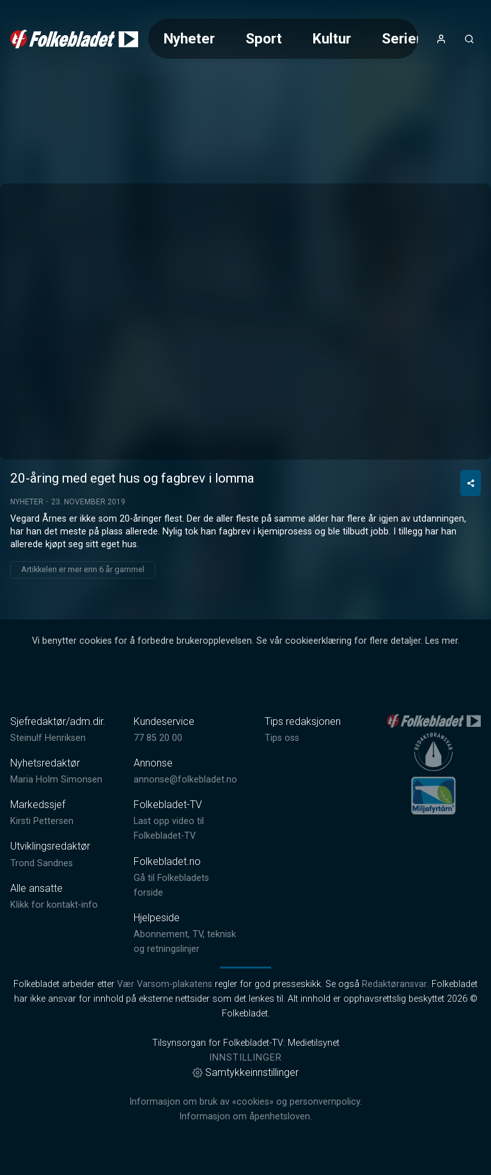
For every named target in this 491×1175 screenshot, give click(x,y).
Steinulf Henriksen (48, 738)
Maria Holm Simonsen (56, 779)
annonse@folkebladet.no (185, 779)
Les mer (441, 640)
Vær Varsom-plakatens (164, 984)
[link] (74, 39)
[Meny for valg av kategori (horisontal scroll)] (283, 39)
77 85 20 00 (158, 738)
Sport (264, 38)
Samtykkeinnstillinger (245, 1072)
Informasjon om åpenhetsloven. (245, 1116)
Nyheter (189, 38)
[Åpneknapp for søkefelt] (469, 39)
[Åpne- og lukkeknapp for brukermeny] (441, 39)
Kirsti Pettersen (42, 821)
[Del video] (470, 483)
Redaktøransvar (394, 984)
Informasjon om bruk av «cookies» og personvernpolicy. (245, 1101)
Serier (401, 38)
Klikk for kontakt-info (54, 904)
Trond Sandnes (41, 863)
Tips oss (282, 738)
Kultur (332, 38)
